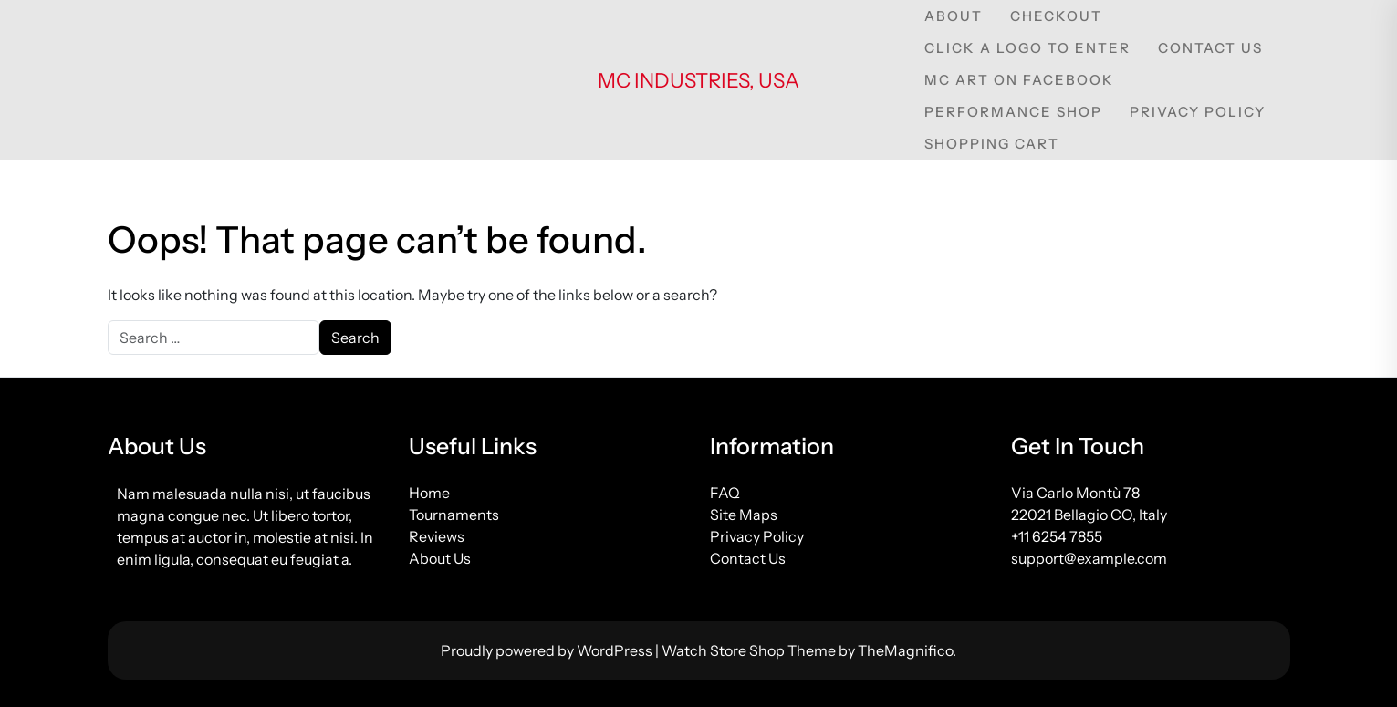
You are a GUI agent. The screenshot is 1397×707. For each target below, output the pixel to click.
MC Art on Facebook (1019, 79)
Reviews (436, 536)
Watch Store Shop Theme (750, 650)
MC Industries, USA (698, 80)
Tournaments (454, 514)
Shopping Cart (991, 143)
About (953, 16)
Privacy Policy (1198, 111)
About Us (440, 558)
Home (429, 492)
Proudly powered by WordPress (548, 650)
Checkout (1056, 16)
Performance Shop (1013, 111)
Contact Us (1210, 48)
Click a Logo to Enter (1027, 48)
